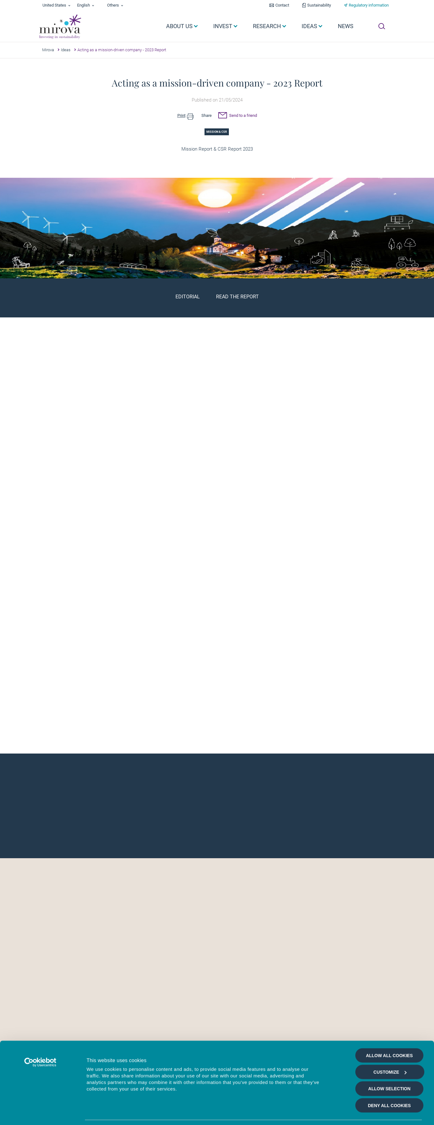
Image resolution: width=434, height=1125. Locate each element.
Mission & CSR (216, 131)
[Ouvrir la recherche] (382, 26)
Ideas (66, 49)
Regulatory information (369, 5)
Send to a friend (237, 116)
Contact (282, 5)
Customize (390, 1045)
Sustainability (319, 5)
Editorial (187, 297)
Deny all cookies (389, 1079)
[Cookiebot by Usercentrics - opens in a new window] (40, 1036)
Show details (332, 1113)
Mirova (48, 49)
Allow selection (389, 1062)
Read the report (237, 297)
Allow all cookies (389, 1029)
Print (185, 115)
